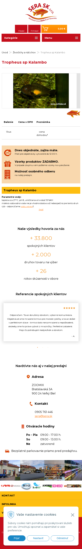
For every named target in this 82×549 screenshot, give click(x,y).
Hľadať (21, 31)
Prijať (16, 538)
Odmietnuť (62, 538)
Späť (41, 209)
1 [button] (36, 347)
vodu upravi (27, 206)
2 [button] (41, 347)
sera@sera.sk (43, 416)
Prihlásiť (34, 31)
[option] (41, 322)
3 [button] (46, 347)
